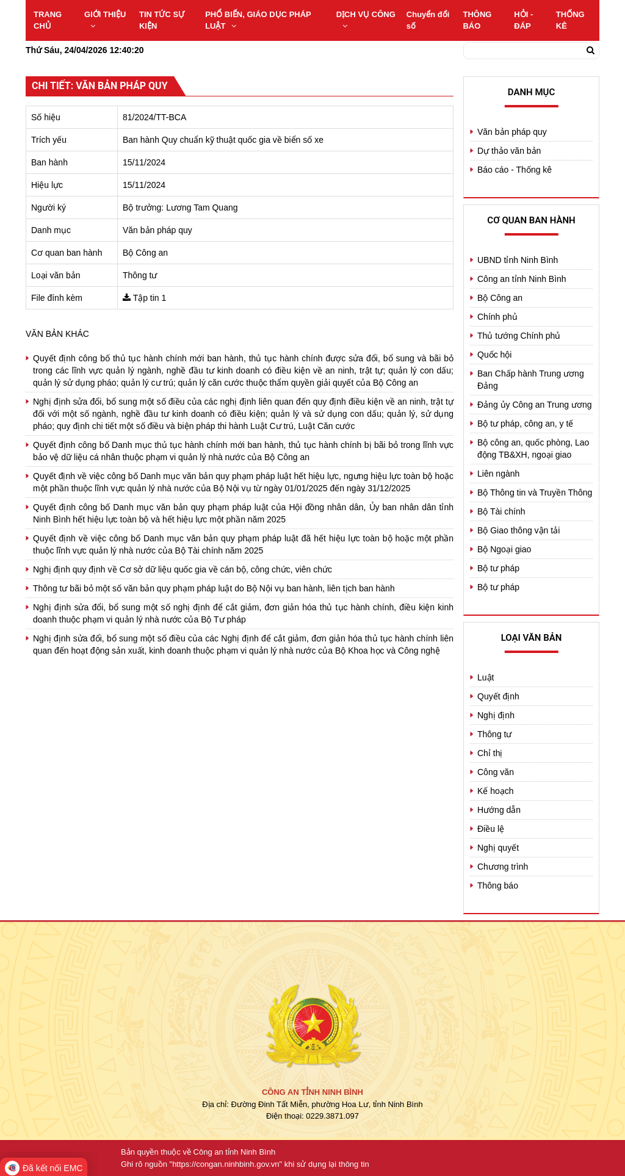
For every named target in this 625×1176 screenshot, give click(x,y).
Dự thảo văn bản (509, 151)
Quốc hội (494, 354)
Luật (485, 677)
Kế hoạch (495, 791)
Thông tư (494, 734)
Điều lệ (490, 829)
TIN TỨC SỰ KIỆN (161, 20)
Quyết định (498, 696)
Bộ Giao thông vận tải (518, 530)
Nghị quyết (498, 848)
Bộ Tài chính (501, 511)
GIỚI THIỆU (105, 20)
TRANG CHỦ (48, 20)
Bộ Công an (499, 298)
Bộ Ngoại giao (504, 549)
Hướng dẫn (499, 810)
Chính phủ (497, 317)
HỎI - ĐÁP (523, 20)
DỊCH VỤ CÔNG (366, 20)
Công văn (495, 772)
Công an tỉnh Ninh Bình (521, 279)
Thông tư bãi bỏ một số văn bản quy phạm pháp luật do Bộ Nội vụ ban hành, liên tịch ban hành (214, 588)
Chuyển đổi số (428, 20)
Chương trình (502, 866)
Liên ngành (498, 473)
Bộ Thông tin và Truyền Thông (534, 492)
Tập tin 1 (150, 298)
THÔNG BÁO (477, 20)
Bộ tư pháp (498, 568)
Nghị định (496, 715)
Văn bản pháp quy (512, 132)
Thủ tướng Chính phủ (518, 336)
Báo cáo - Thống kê (514, 170)
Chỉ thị (489, 753)
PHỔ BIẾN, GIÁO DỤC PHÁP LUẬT (258, 20)
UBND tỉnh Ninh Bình (517, 260)
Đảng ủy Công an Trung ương (534, 404)
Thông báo (497, 885)
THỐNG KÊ (570, 20)
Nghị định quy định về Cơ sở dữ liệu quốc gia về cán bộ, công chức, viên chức (182, 569)
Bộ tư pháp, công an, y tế (525, 423)
